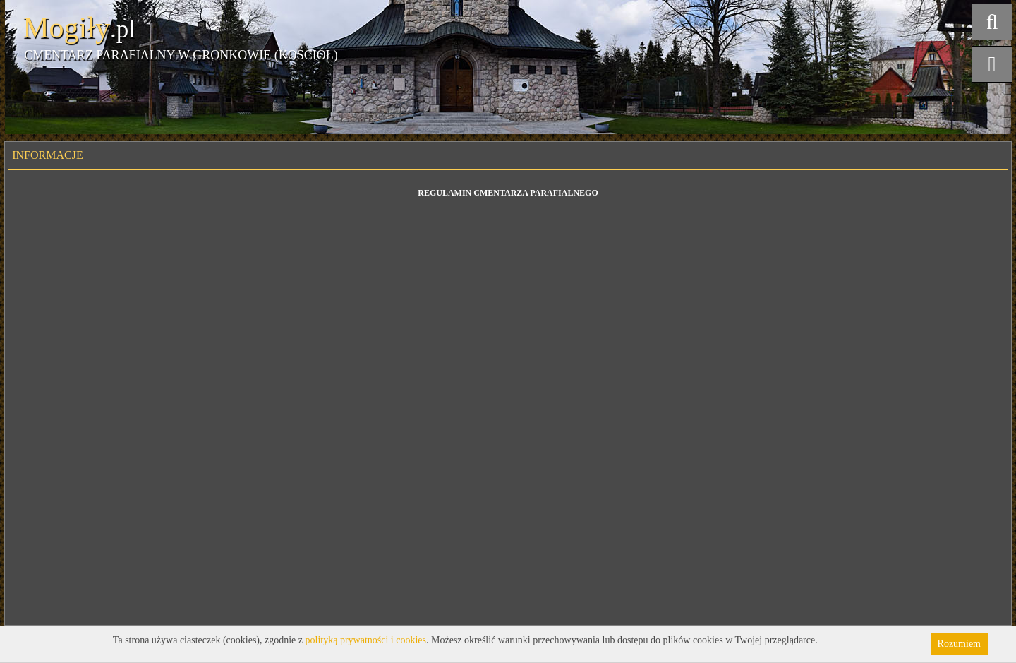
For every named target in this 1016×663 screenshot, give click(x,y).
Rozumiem (959, 643)
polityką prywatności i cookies (366, 640)
